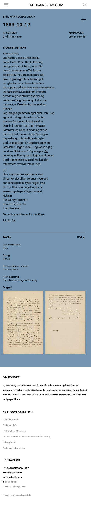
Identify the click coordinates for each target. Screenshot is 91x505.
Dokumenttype (11, 245)
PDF (79, 237)
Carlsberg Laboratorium (14, 448)
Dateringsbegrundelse (15, 266)
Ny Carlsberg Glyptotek (14, 431)
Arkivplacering (11, 277)
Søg (84, 4)
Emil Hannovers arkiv (45, 5)
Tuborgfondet (9, 442)
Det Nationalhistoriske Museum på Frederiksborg (26, 437)
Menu (6, 4)
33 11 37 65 (11, 482)
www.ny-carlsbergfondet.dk (17, 495)
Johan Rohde (77, 36)
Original (7, 287)
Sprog (6, 255)
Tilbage (83, 19)
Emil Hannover (12, 36)
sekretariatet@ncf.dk (16, 487)
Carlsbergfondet (11, 420)
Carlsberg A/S (10, 425)
